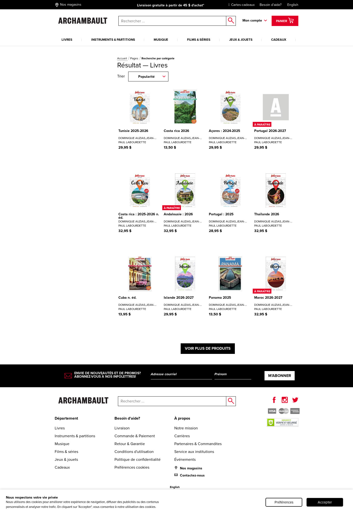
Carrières (182, 436)
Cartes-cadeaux (240, 4)
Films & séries (198, 39)
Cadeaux (278, 39)
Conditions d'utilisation (134, 451)
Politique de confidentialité (137, 459)
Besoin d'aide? (270, 4)
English (292, 4)
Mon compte (252, 20)
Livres (67, 39)
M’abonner (279, 375)
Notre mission (186, 428)
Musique (161, 39)
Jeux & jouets (240, 39)
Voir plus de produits (208, 348)
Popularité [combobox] (146, 76)
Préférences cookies (131, 467)
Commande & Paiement (134, 436)
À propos (182, 418)
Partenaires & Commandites (198, 444)
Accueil (122, 58)
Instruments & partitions (113, 39)
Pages (134, 58)
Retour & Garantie (129, 444)
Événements (185, 459)
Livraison (122, 428)
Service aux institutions (194, 451)
